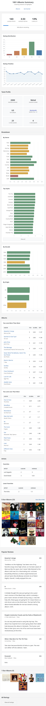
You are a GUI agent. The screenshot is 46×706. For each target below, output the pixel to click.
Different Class (8, 449)
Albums (18, 9)
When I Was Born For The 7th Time (16, 639)
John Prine (7, 342)
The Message (8, 347)
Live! (5, 443)
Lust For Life (7, 377)
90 (4, 422)
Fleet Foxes (7, 438)
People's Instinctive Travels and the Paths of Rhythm (22, 615)
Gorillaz (6, 366)
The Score (7, 427)
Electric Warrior (8, 360)
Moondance (7, 411)
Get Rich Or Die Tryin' (10, 337)
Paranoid (8, 656)
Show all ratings (9, 702)
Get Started (27, 9)
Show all (23, 239)
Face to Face (7, 400)
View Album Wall (40, 499)
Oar (5, 432)
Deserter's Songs (9, 331)
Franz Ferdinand (9, 371)
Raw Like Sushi (8, 416)
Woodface (7, 405)
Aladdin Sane (8, 382)
